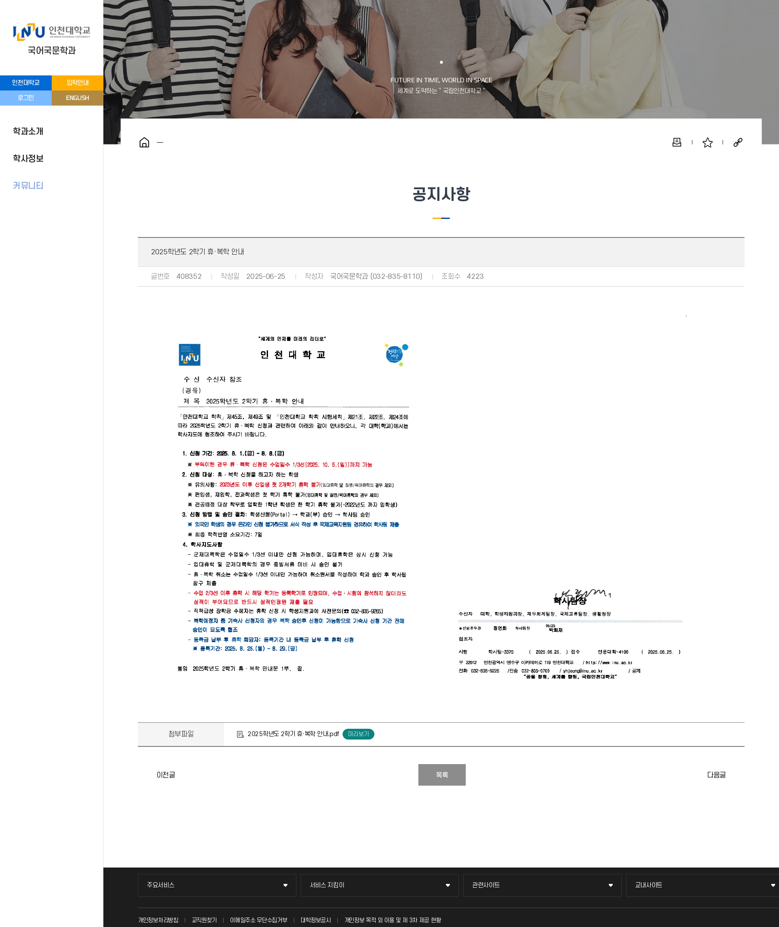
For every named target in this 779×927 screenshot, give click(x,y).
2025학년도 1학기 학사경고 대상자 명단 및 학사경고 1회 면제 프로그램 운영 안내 (736, 774)
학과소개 (28, 132)
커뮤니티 (28, 186)
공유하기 (738, 142)
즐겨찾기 (707, 142)
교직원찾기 (204, 920)
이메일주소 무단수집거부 (258, 920)
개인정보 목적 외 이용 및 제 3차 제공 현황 (392, 920)
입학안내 (78, 83)
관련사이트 (486, 885)
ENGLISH (77, 98)
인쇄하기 (677, 142)
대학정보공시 (316, 920)
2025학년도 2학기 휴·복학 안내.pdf (293, 734)
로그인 (26, 98)
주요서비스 (160, 885)
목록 (442, 775)
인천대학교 (26, 83)
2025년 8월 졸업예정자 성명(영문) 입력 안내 (146, 774)
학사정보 (28, 159)
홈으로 (144, 142)
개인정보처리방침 (158, 920)
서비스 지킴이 (327, 885)
